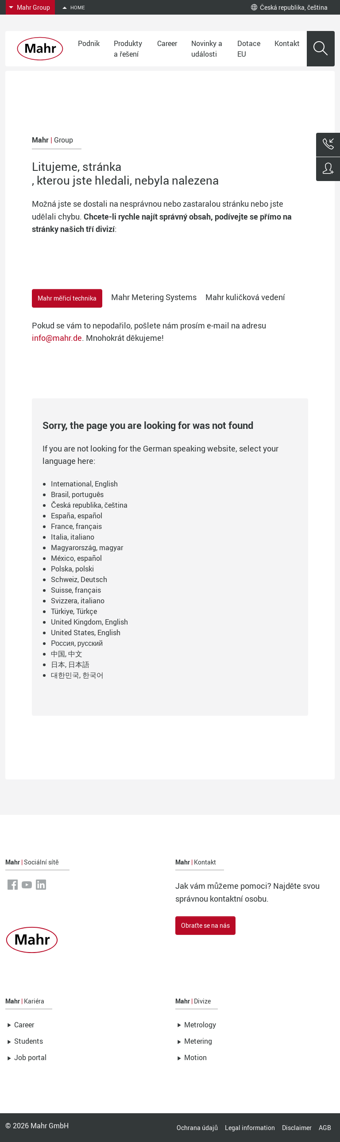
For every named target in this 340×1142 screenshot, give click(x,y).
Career (167, 43)
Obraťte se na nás (205, 925)
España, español (76, 516)
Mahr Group (33, 7)
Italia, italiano (72, 537)
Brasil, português (77, 494)
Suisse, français (76, 590)
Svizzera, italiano (77, 601)
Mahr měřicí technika (67, 298)
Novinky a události (206, 49)
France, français (76, 526)
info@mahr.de (57, 337)
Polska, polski (72, 569)
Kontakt (287, 43)
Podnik (89, 43)
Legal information (250, 1127)
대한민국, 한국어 (77, 675)
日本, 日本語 (70, 664)
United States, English (85, 632)
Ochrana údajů (197, 1127)
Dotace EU (248, 49)
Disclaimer (297, 1127)
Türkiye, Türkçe (74, 611)
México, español (76, 558)
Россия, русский (77, 643)
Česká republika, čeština (289, 7)
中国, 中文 (66, 654)
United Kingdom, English (89, 622)
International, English (84, 484)
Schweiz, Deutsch (79, 579)
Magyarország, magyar (87, 547)
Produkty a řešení (128, 49)
